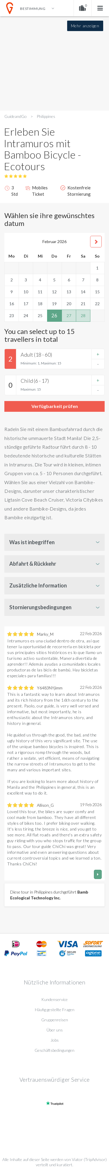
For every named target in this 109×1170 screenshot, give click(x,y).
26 (54, 315)
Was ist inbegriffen (32, 542)
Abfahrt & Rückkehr (32, 563)
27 (69, 315)
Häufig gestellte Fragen (54, 1009)
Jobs (55, 1040)
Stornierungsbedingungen (40, 607)
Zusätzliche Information (38, 585)
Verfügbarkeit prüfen (54, 406)
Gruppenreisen (54, 1019)
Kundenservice (54, 999)
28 (83, 315)
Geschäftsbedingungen (54, 1050)
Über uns (55, 1029)
